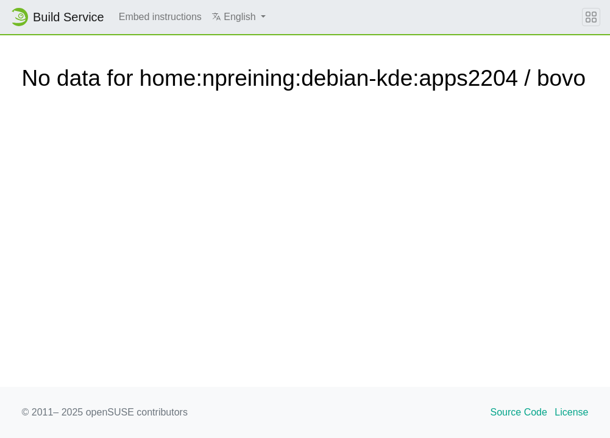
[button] (239, 17)
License (571, 412)
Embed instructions (160, 17)
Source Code (519, 412)
